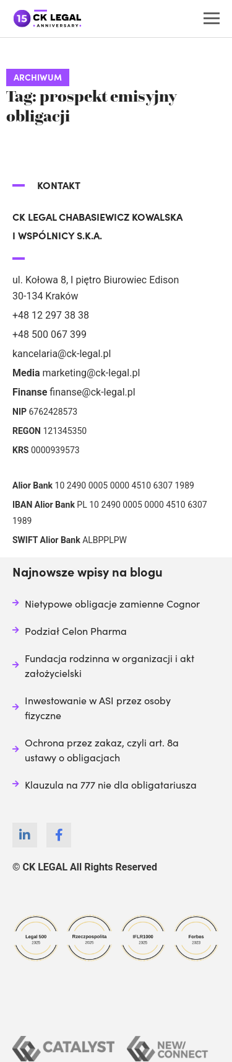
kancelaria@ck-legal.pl (61, 354)
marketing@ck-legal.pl (91, 373)
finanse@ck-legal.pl (92, 392)
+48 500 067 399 (49, 334)
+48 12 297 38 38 (50, 315)
